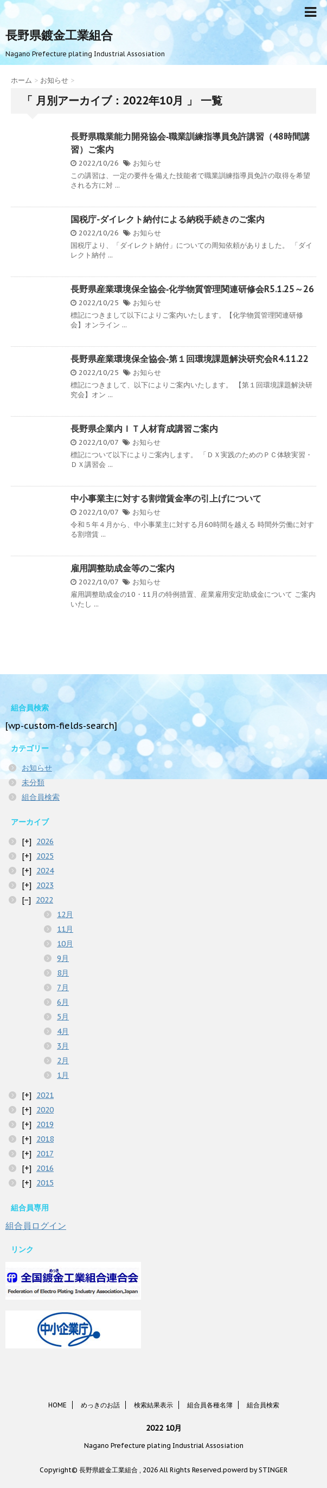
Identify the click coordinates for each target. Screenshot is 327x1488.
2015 (45, 1183)
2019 (45, 1124)
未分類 (33, 782)
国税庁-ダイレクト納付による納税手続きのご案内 (167, 219)
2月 (63, 1060)
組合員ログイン (35, 1225)
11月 (65, 929)
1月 (63, 1075)
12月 (65, 914)
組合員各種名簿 (210, 1405)
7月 (63, 987)
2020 (45, 1110)
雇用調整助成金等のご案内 (122, 568)
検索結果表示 (153, 1405)
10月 (65, 944)
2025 (45, 856)
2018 (45, 1139)
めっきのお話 (100, 1405)
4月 (63, 1031)
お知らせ (147, 163)
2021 (45, 1095)
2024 (45, 870)
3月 (63, 1046)
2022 (44, 900)
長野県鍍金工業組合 (59, 35)
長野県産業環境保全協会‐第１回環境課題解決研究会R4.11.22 (189, 358)
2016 (45, 1168)
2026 (45, 841)
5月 (63, 1017)
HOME (57, 1405)
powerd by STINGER (255, 1470)
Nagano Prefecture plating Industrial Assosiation (163, 1445)
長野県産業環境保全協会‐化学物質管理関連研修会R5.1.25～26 (192, 289)
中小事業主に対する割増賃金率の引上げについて (165, 498)
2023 (45, 885)
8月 (63, 973)
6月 (63, 1002)
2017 (45, 1153)
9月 (63, 958)
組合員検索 (41, 797)
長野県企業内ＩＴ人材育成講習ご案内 (144, 428)
